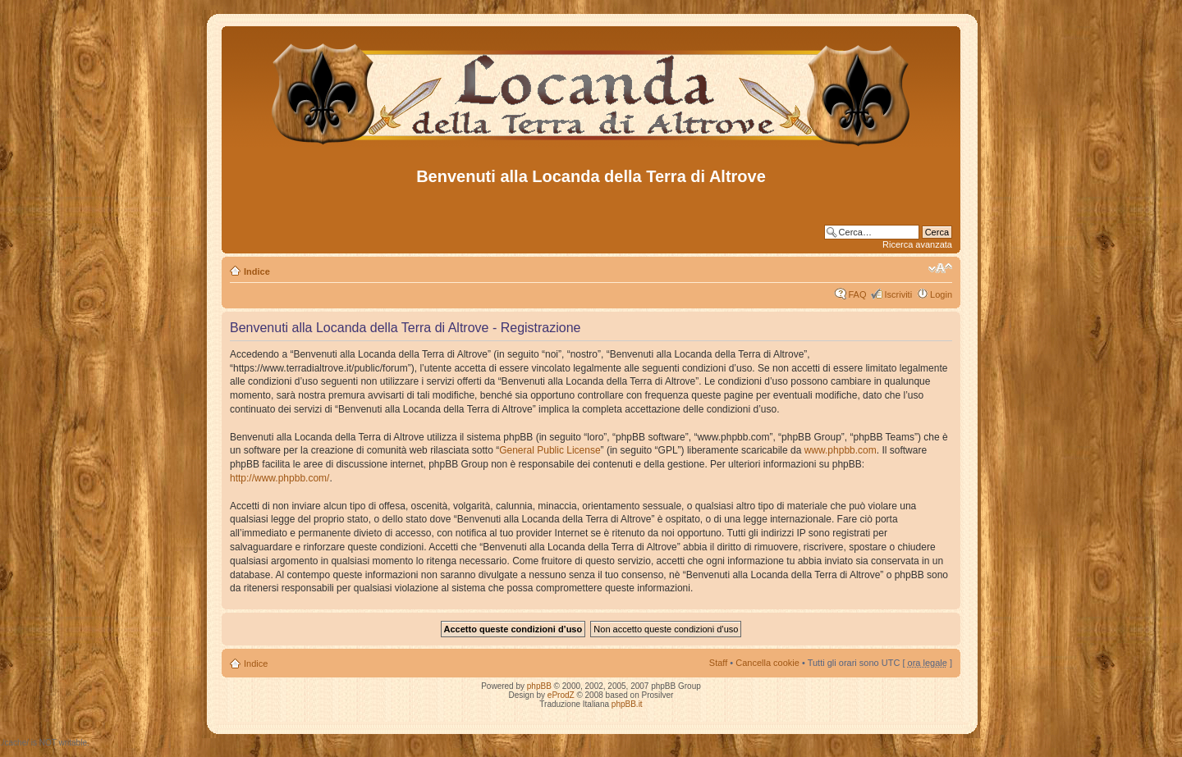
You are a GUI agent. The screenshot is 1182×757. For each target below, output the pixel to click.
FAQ (857, 294)
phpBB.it (627, 704)
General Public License (549, 450)
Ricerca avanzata (917, 244)
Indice (257, 271)
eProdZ (561, 695)
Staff (718, 663)
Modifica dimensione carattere (940, 268)
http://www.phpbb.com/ (279, 478)
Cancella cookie (767, 663)
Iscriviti (898, 294)
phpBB (539, 686)
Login (941, 294)
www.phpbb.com (840, 450)
